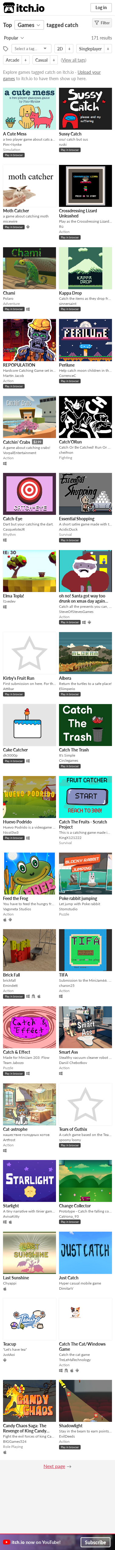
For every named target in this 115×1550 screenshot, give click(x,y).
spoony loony (70, 1140)
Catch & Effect (16, 1052)
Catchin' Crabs (16, 442)
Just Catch (68, 1277)
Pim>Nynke (12, 144)
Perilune (67, 365)
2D (60, 48)
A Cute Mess (14, 133)
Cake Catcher (15, 749)
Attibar (8, 688)
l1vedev (9, 601)
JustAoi (9, 1354)
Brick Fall (11, 974)
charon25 (67, 985)
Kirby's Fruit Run (18, 678)
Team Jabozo (13, 1062)
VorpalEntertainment (19, 452)
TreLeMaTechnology (75, 1359)
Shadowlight (70, 1425)
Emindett (10, 985)
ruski (63, 144)
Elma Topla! (13, 595)
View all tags (73, 60)
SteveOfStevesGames (76, 611)
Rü (61, 226)
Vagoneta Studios (17, 909)
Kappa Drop (70, 293)
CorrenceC (67, 375)
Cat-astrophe (15, 1129)
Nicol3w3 (11, 832)
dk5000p (10, 755)
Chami (9, 293)
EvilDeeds (67, 1436)
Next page (54, 1466)
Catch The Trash (74, 749)
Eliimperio (67, 688)
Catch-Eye (12, 518)
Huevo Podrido (17, 821)
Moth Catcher (16, 210)
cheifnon (66, 452)
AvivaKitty (11, 1216)
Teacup (9, 1343)
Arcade (12, 60)
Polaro (8, 298)
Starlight (11, 1205)
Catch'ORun (70, 441)
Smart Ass (68, 1052)
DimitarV (66, 1288)
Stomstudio (68, 909)
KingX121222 (70, 837)
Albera (65, 678)
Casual (41, 60)
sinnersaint (67, 303)
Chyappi (9, 1283)
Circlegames (68, 760)
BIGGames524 (14, 1441)
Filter (102, 22)
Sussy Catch (70, 133)
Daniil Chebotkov (73, 1062)
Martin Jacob (13, 375)
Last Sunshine (16, 1277)
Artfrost (9, 1140)
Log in (101, 7)
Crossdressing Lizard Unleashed (78, 213)
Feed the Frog (15, 898)
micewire (10, 221)
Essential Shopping (76, 518)
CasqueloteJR (14, 529)
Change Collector (75, 1205)
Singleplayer (90, 48)
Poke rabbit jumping (78, 898)
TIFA (63, 974)
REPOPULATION (19, 365)
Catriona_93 (69, 1216)
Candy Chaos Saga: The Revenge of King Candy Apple (24, 1431)
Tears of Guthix (73, 1129)
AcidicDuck (68, 529)
